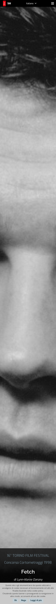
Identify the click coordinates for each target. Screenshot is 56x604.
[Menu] (53, 3)
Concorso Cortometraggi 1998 (28, 562)
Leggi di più (36, 600)
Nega (23, 600)
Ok (15, 600)
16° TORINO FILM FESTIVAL (28, 555)
